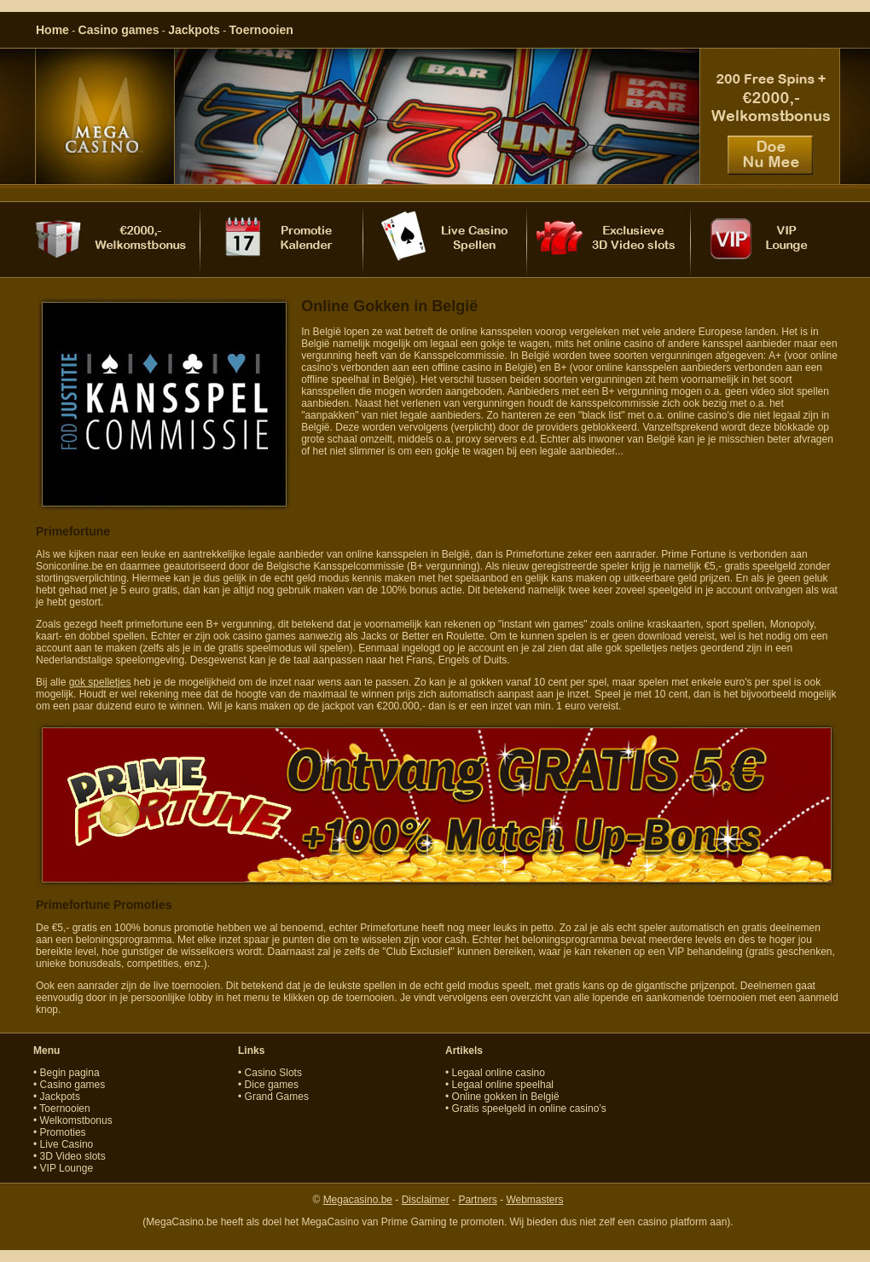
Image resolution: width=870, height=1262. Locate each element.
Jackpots (194, 30)
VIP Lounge (67, 1168)
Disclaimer (426, 1200)
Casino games (119, 30)
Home (52, 30)
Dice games (272, 1085)
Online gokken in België (506, 1097)
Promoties (63, 1132)
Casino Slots (273, 1073)
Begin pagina (70, 1073)
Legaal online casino (498, 1073)
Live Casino (67, 1144)
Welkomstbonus (76, 1120)
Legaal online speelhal (503, 1085)
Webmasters (534, 1200)
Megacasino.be (357, 1200)
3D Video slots (73, 1156)
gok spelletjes (100, 682)
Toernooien (261, 30)
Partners (477, 1200)
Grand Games (277, 1097)
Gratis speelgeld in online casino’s (529, 1108)
